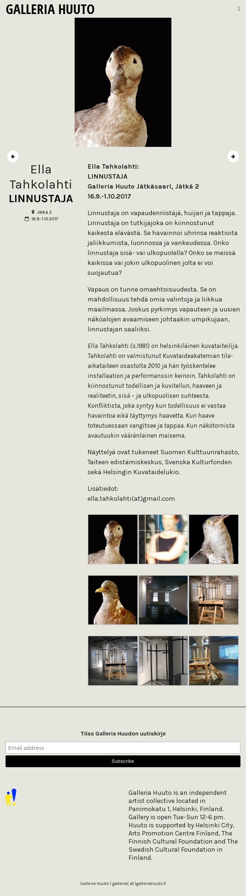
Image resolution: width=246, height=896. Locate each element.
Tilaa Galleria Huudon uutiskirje (123, 733)
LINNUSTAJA (40, 198)
